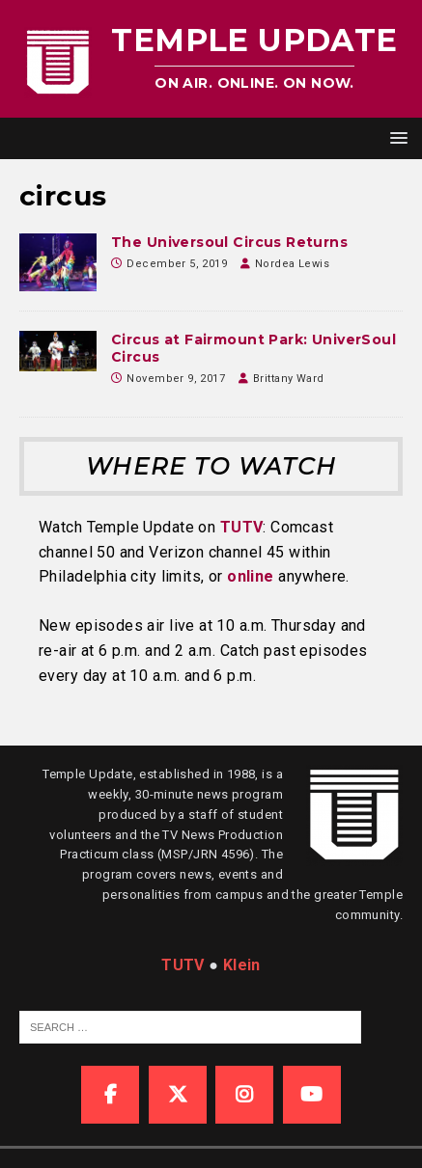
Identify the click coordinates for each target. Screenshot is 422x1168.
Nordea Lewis (292, 264)
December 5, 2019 (177, 264)
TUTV (242, 527)
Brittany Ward (288, 378)
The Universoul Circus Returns (229, 242)
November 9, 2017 (176, 378)
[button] (395, 137)
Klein (242, 965)
